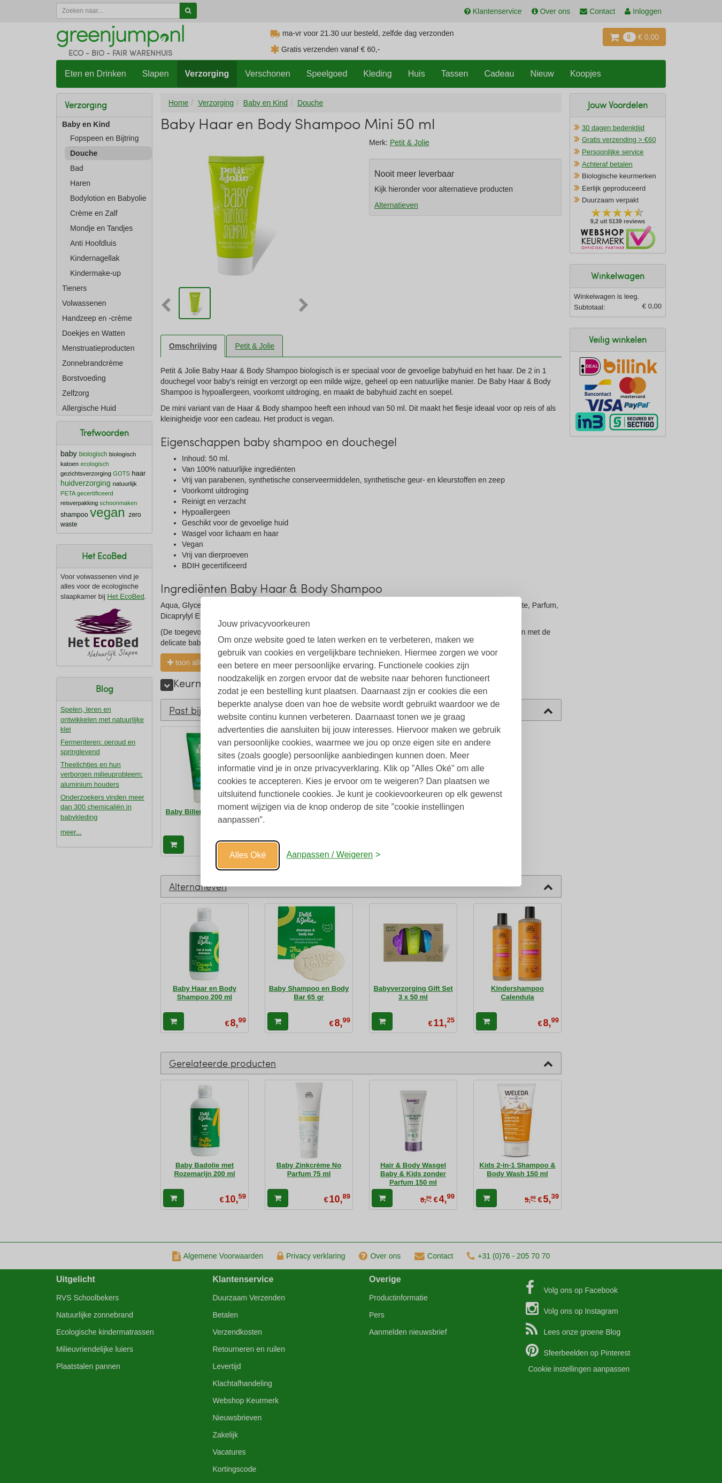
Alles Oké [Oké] (247, 855)
